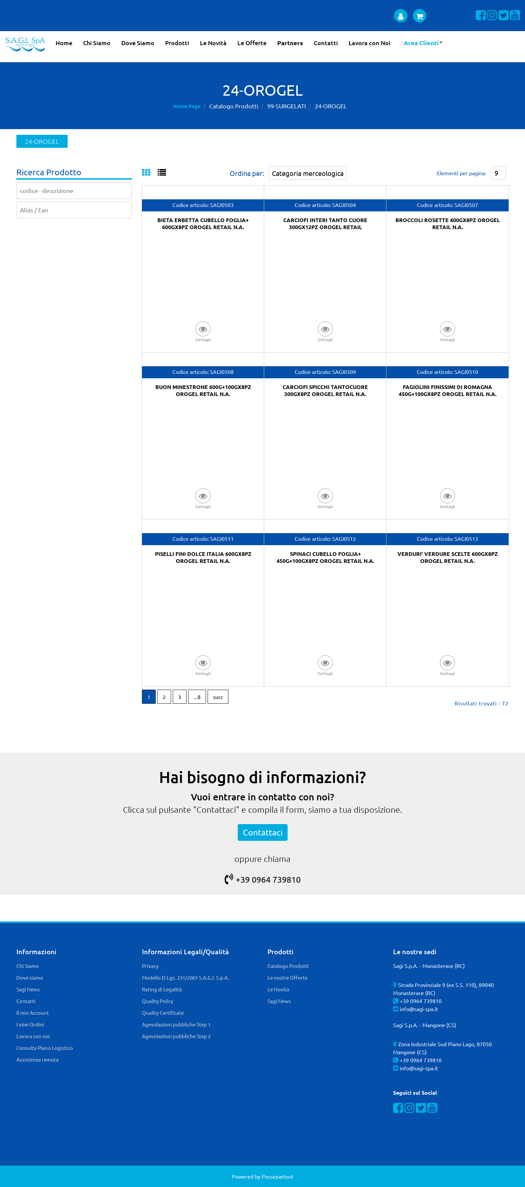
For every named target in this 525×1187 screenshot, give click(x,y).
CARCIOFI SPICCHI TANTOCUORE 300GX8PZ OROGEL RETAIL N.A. (325, 390)
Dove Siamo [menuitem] (137, 42)
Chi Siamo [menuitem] (96, 42)
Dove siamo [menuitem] (29, 977)
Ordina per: (247, 173)
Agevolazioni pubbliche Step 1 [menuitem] (176, 1024)
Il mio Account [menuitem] (32, 1012)
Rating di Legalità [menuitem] (162, 989)
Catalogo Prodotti (233, 105)
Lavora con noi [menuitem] (33, 1036)
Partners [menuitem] (290, 42)
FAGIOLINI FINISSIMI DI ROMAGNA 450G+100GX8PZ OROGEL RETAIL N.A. (448, 390)
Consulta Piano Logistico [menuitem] (44, 1048)
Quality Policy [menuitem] (157, 1001)
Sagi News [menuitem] (28, 989)
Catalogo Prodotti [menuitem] (288, 966)
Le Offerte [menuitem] (252, 42)
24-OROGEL (331, 105)
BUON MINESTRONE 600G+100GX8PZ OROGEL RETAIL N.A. (203, 390)
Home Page (187, 106)
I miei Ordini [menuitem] (30, 1024)
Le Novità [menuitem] (213, 42)
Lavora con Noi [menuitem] (369, 42)
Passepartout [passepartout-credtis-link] (277, 1176)
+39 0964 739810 (263, 879)
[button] (203, 331)
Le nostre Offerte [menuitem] (287, 977)
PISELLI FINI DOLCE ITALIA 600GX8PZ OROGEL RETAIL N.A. (203, 557)
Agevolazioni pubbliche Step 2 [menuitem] (176, 1036)
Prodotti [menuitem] (177, 42)
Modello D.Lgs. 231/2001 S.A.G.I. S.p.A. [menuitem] (185, 977)
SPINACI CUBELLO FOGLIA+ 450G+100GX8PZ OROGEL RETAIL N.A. (325, 557)
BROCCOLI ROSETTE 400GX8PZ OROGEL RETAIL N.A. (447, 223)
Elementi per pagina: (461, 173)
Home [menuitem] (64, 42)
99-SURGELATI (286, 105)
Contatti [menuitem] (326, 42)
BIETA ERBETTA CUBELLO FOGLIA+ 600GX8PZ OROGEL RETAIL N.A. (203, 223)
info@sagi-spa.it (419, 1008)
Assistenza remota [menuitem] (37, 1059)
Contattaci (263, 832)
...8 (197, 696)
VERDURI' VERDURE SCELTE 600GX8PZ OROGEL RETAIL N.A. (447, 557)
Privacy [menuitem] (150, 966)
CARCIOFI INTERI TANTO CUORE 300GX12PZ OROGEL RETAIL (325, 223)
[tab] (150, 173)
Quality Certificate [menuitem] (163, 1012)
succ (218, 696)
